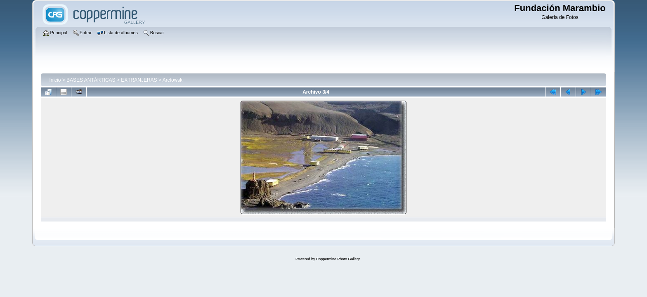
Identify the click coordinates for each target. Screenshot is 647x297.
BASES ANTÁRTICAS (90, 80)
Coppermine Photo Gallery (338, 259)
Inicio (55, 80)
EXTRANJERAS (139, 80)
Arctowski (173, 80)
